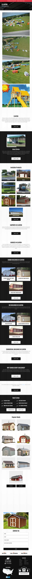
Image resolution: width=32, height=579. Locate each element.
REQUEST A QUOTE (16, 126)
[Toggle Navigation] (30, 3)
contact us (23, 384)
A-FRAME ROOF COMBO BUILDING (23, 278)
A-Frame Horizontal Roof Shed (23, 323)
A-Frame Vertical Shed (16, 336)
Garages (23, 179)
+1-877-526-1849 (27, 3)
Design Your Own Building (24, 573)
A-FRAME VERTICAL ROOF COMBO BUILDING (8, 279)
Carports (8, 179)
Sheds (8, 205)
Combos (8, 192)
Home (3, 6)
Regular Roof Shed (8, 323)
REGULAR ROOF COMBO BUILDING (16, 292)
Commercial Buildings (16, 215)
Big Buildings (24, 205)
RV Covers (23, 192)
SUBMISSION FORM (11, 409)
